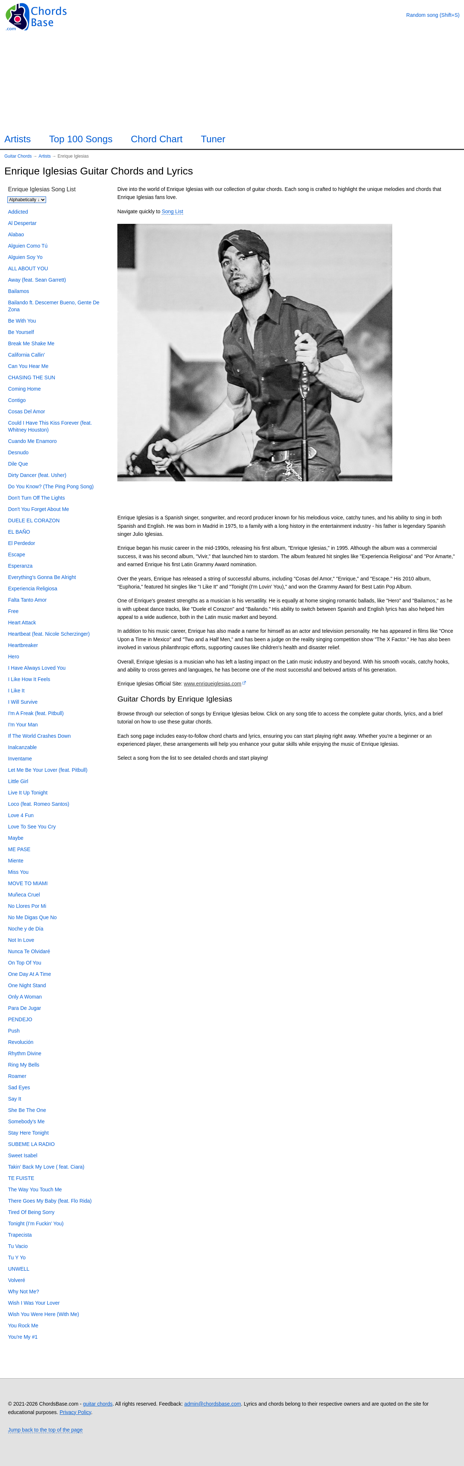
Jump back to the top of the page (45, 1430)
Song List (172, 211)
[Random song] (433, 15)
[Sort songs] (26, 199)
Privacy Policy (75, 1412)
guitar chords (98, 1404)
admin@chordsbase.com (212, 1404)
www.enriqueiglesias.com (212, 684)
